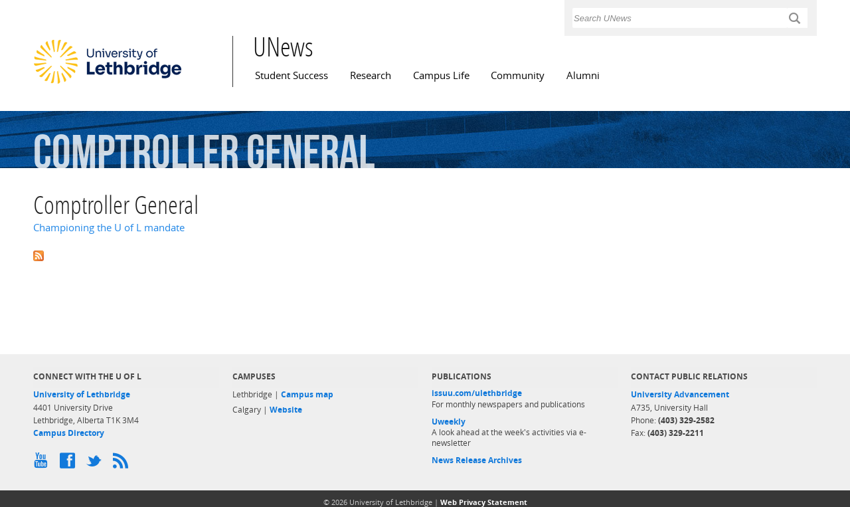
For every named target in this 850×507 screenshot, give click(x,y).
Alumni (583, 75)
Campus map (307, 394)
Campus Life (441, 75)
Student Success (291, 75)
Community (518, 75)
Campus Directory (68, 433)
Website (286, 410)
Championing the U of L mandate (109, 228)
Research (370, 75)
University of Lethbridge (81, 394)
